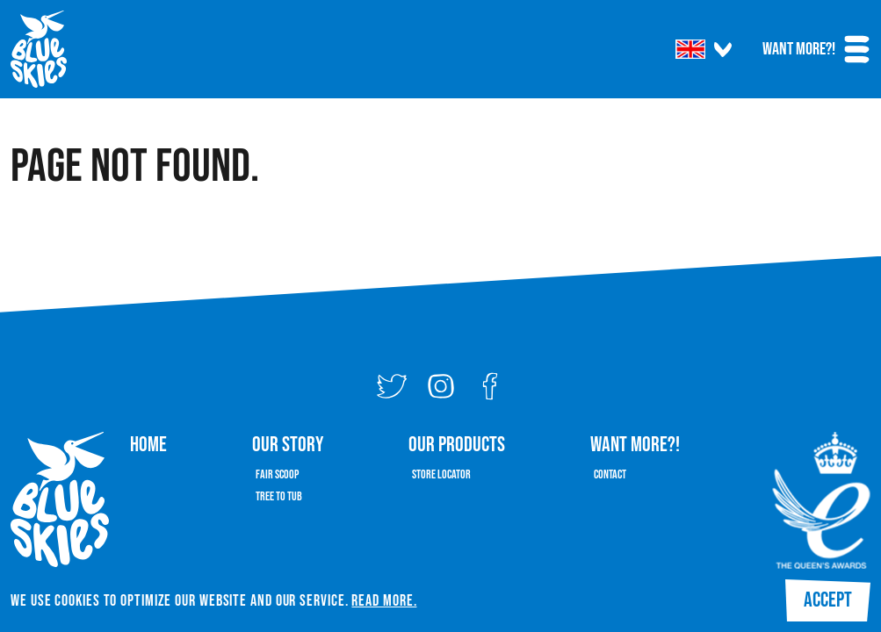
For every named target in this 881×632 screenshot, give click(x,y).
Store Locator (441, 474)
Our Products (456, 444)
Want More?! (798, 49)
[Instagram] (441, 386)
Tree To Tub (279, 496)
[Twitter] (391, 386)
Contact (610, 474)
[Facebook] (490, 386)
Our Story (287, 444)
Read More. (383, 601)
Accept (828, 600)
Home (148, 444)
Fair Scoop (277, 474)
